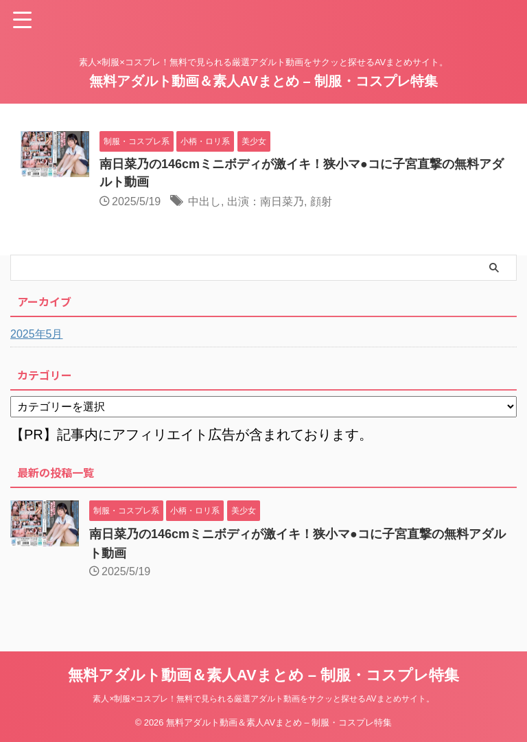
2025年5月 (36, 334)
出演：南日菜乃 (265, 201)
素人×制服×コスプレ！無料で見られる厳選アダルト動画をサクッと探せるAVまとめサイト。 (263, 699)
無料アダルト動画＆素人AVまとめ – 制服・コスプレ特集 (263, 81)
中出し (204, 201)
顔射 (321, 201)
